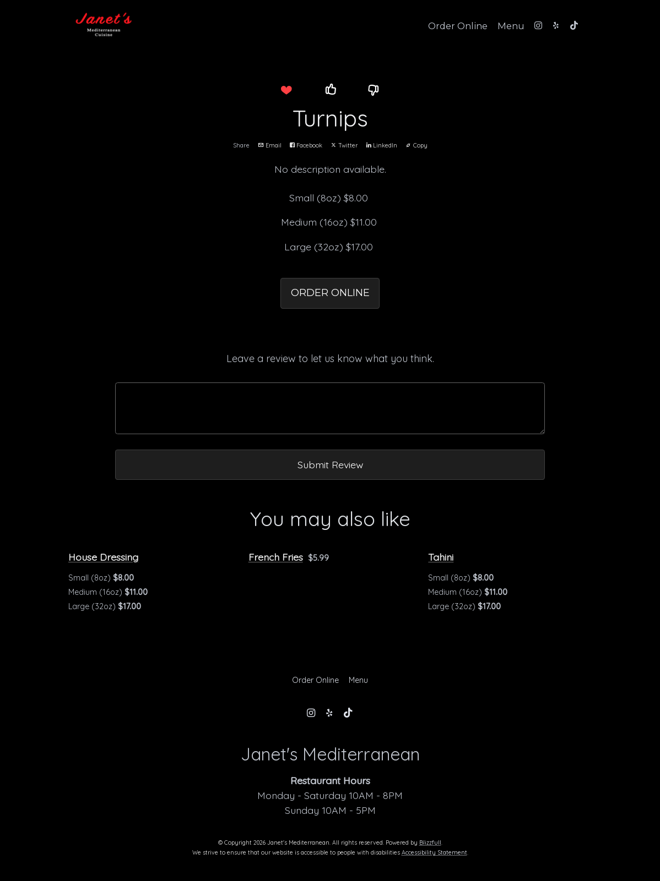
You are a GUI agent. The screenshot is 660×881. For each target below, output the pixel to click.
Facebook (306, 145)
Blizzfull (430, 842)
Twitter (344, 145)
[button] (286, 90)
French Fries (275, 557)
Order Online (458, 25)
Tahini (440, 557)
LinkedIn (381, 145)
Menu (510, 25)
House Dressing (103, 557)
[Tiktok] (574, 25)
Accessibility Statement (434, 852)
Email (270, 145)
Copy (416, 145)
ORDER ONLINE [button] (330, 292)
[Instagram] (538, 25)
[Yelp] (556, 25)
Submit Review (330, 464)
